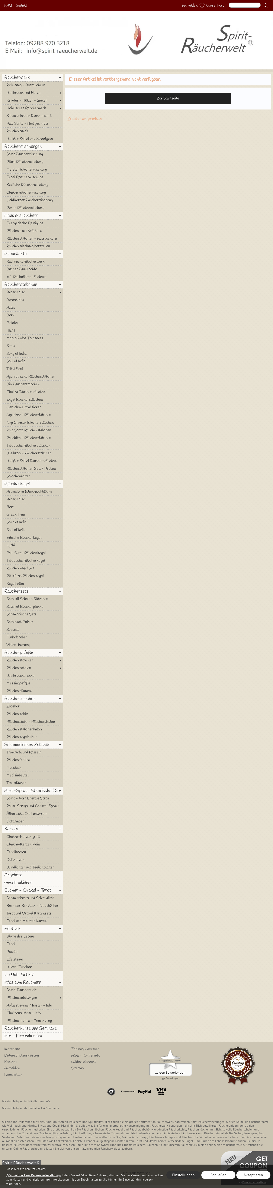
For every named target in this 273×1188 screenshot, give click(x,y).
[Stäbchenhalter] (32, 476)
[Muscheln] (32, 768)
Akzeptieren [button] (253, 1175)
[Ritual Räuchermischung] (32, 162)
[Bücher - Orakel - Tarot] (32, 890)
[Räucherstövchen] (32, 660)
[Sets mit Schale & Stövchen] (32, 599)
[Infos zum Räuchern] (32, 982)
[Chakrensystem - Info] (32, 1013)
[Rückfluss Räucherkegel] (32, 576)
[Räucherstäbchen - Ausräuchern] (32, 238)
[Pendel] (32, 952)
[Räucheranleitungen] (32, 998)
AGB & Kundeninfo (85, 1055)
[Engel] (32, 944)
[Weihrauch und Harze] (32, 93)
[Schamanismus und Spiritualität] (32, 898)
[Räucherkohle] (32, 714)
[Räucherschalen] (32, 668)
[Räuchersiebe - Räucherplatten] (32, 722)
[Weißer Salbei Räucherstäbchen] (32, 461)
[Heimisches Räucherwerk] (32, 108)
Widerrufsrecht (83, 1061)
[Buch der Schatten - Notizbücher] (32, 906)
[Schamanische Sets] (32, 614)
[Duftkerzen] (32, 860)
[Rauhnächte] (32, 254)
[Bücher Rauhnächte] (32, 269)
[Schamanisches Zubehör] (32, 745)
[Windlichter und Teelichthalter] (32, 867)
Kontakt (21, 5)
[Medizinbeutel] (32, 775)
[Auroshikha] (32, 300)
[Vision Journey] (32, 645)
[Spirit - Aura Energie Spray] (32, 798)
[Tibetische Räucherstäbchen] (32, 445)
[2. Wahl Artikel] (32, 975)
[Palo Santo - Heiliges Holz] (32, 123)
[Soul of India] (32, 361)
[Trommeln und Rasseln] (32, 752)
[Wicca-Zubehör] (32, 967)
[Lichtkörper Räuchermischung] (32, 200)
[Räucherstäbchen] (32, 284)
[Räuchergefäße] (32, 653)
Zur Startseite (168, 98)
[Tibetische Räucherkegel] (32, 560)
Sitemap (77, 1068)
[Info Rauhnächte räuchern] (32, 277)
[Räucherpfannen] (32, 691)
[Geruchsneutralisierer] (32, 407)
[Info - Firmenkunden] (32, 1036)
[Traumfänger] (32, 783)
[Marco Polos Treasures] (32, 338)
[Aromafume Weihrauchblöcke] (32, 491)
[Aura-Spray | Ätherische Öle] (32, 791)
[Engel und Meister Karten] (32, 921)
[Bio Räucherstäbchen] (32, 384)
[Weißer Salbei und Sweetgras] (32, 139)
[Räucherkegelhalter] (32, 737)
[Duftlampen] (32, 821)
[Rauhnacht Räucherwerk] (32, 261)
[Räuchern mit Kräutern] (32, 231)
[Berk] (32, 315)
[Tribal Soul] (32, 369)
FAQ (8, 5)
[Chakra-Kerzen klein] (32, 844)
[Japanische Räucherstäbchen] (32, 415)
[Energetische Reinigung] (32, 223)
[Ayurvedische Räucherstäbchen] (32, 376)
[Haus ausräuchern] (32, 215)
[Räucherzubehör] (32, 699)
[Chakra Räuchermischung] (32, 192)
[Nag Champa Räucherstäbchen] (32, 422)
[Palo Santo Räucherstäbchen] (32, 430)
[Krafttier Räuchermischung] (32, 185)
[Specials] (32, 630)
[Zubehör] (32, 706)
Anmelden (190, 5)
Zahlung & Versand (85, 1049)
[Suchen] (245, 5)
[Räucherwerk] (32, 77)
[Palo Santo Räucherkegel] (32, 553)
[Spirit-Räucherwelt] (32, 990)
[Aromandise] (32, 292)
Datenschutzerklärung (21, 1055)
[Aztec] (32, 307)
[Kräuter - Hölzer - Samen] (32, 100)
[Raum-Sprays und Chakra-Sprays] (32, 806)
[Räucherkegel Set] (32, 568)
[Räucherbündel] (32, 131)
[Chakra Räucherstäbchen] (32, 392)
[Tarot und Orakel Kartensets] (32, 913)
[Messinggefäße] (32, 683)
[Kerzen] (32, 829)
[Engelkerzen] (32, 852)
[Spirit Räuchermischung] (32, 154)
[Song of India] (32, 353)
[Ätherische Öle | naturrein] (32, 814)
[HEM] (32, 330)
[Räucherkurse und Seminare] (32, 1028)
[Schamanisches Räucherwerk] (32, 116)
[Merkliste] (202, 5)
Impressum (12, 1049)
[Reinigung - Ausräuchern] (32, 85)
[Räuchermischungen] (32, 146)
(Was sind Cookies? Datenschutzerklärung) (33, 1175)
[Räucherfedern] (32, 760)
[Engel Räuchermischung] (32, 177)
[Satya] (32, 346)
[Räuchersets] (32, 591)
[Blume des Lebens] (32, 936)
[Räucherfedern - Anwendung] (32, 1021)
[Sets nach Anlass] (32, 622)
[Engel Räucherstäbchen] (32, 399)
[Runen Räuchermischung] (32, 208)
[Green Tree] (32, 514)
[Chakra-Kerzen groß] (32, 837)
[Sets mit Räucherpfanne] (32, 607)
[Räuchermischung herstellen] (32, 246)
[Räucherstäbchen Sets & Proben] (32, 468)
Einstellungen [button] (183, 1175)
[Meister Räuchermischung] (32, 169)
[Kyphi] (32, 545)
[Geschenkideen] (32, 883)
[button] (266, 5)
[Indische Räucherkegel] (32, 537)
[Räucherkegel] (32, 484)
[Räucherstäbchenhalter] (32, 729)
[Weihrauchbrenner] (32, 676)
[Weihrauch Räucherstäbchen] (32, 453)
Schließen (219, 1175)
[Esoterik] (32, 929)
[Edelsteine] (32, 959)
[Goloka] (32, 323)
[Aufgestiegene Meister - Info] (32, 1005)
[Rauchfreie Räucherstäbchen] (32, 438)
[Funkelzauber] (32, 637)
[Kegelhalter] (32, 584)
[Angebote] (32, 875)
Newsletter (13, 1074)
